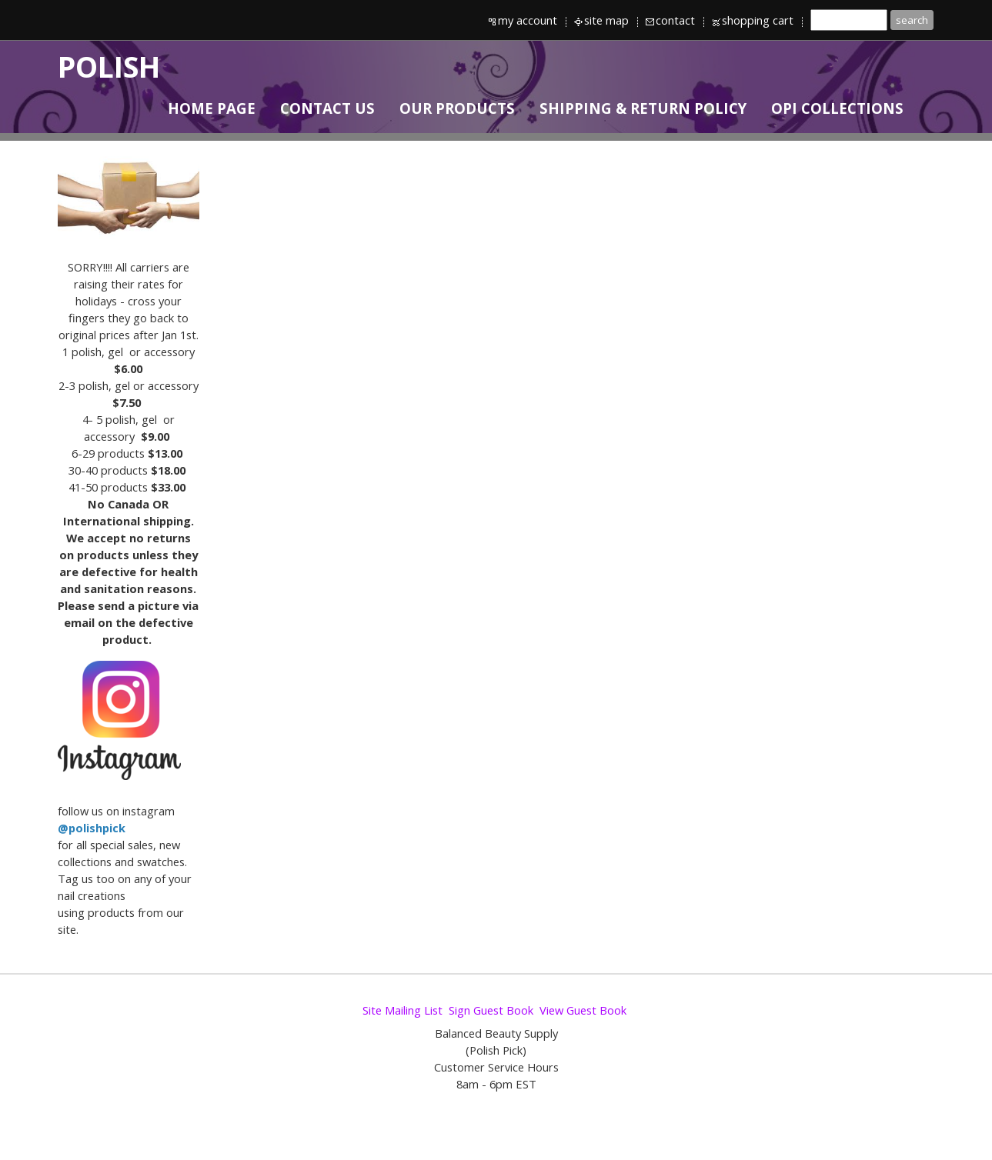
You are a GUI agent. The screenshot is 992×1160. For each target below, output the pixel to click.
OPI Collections (837, 108)
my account (527, 20)
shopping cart (757, 20)
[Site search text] (848, 20)
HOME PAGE (212, 108)
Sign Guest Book (491, 1010)
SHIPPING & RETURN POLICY (643, 108)
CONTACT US (327, 108)
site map (606, 20)
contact (675, 20)
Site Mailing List (402, 1010)
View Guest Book (582, 1010)
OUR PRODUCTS (457, 108)
